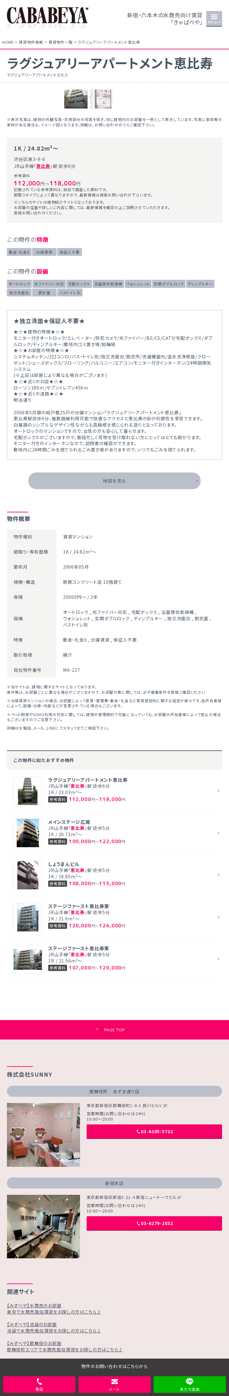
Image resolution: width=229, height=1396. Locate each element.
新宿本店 (114, 1183)
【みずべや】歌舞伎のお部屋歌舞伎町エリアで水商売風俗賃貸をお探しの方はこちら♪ (65, 1346)
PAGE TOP (114, 1030)
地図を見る (114, 480)
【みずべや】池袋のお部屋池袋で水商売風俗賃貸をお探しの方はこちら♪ (54, 1327)
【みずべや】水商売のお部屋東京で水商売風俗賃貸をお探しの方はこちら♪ (54, 1308)
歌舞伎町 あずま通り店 (114, 1091)
